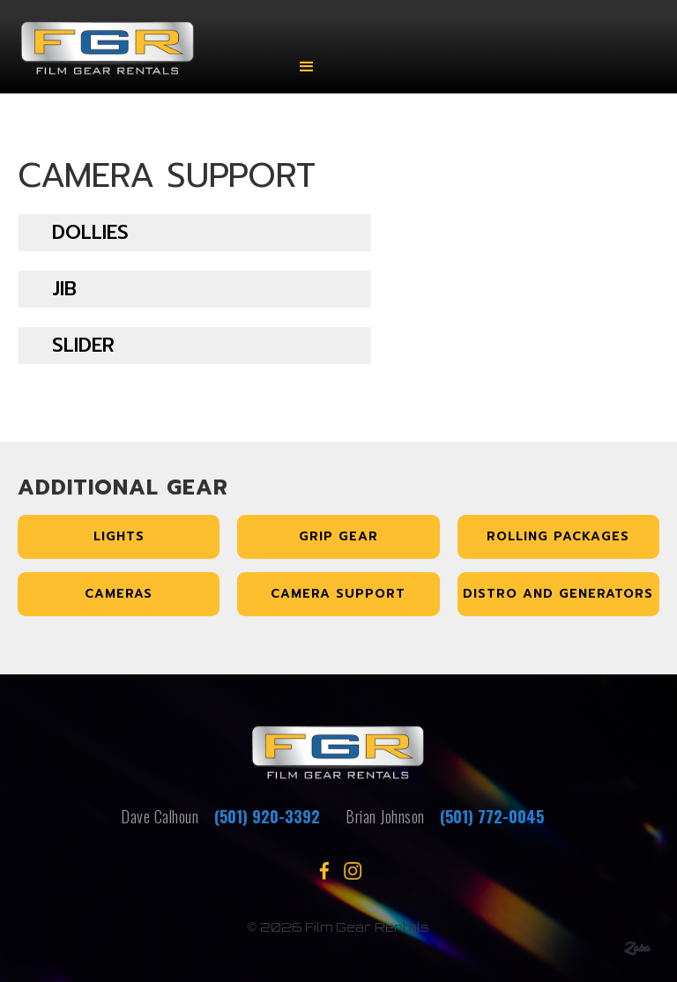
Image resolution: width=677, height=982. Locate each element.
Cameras (119, 593)
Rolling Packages (558, 536)
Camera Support (338, 593)
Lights (119, 536)
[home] (140, 55)
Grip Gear (338, 536)
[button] (306, 55)
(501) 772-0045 (492, 816)
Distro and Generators (558, 593)
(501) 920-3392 (265, 816)
